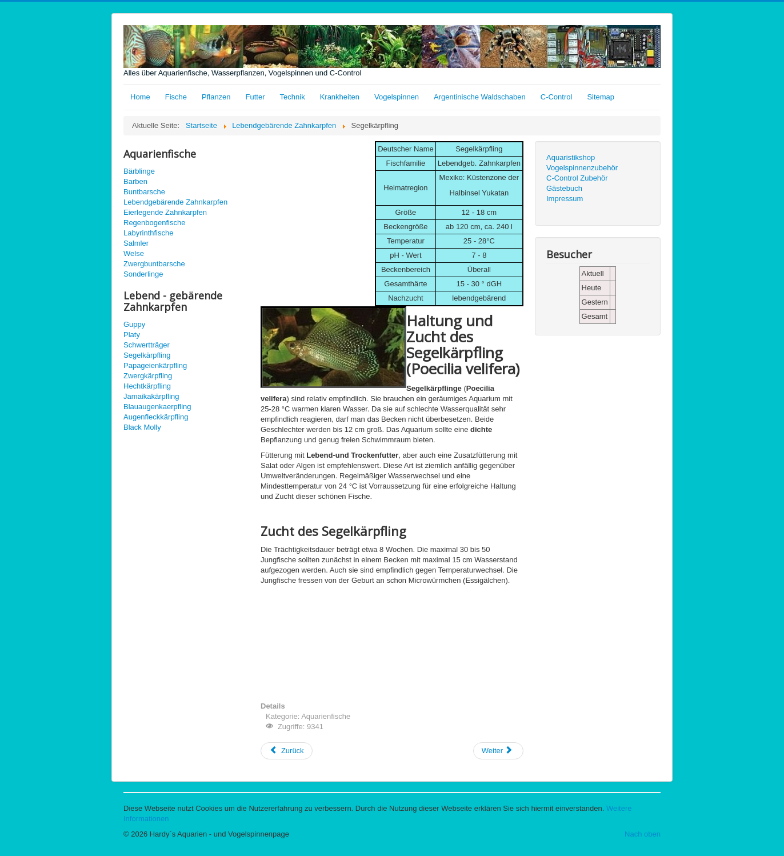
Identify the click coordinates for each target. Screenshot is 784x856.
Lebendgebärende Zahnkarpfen (175, 202)
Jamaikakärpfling (151, 396)
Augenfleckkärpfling (155, 417)
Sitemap (600, 97)
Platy (131, 334)
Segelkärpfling (146, 355)
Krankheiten (339, 97)
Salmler (136, 243)
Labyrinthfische (148, 233)
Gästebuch (564, 188)
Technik (292, 97)
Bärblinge (139, 171)
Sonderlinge (143, 274)
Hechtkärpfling (147, 386)
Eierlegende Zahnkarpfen (165, 212)
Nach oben (643, 834)
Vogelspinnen (396, 97)
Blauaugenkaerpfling (157, 406)
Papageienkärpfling (155, 365)
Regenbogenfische (154, 222)
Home (140, 97)
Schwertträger (146, 345)
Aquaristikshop (570, 157)
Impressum (564, 198)
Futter (255, 97)
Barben (135, 181)
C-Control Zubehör (577, 178)
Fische (176, 97)
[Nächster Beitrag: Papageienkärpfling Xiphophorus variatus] (498, 750)
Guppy (134, 324)
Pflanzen (216, 97)
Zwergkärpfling (147, 375)
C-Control (557, 97)
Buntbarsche (144, 191)
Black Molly (142, 427)
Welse (133, 253)
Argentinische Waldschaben (480, 97)
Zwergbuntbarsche (154, 263)
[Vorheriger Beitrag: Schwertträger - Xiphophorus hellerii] (287, 750)
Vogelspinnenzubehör (582, 167)
